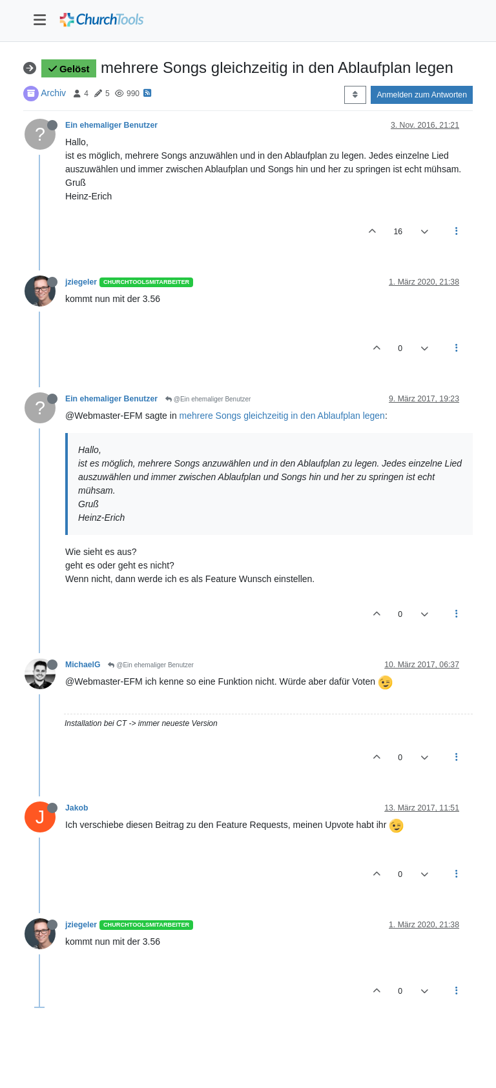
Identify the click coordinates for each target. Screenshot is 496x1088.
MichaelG (82, 664)
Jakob (76, 807)
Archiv (53, 93)
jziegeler (81, 282)
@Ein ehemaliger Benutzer (208, 399)
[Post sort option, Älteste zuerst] (355, 95)
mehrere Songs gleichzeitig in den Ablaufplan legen (282, 415)
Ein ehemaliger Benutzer (111, 125)
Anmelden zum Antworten (422, 94)
